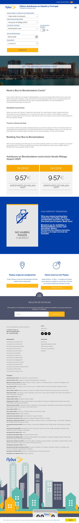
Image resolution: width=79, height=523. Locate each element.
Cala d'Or (57, 447)
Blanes (29, 382)
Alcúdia (31, 447)
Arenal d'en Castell (25, 405)
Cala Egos (63, 447)
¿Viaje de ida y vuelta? (45, 26)
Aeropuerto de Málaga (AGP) (14, 360)
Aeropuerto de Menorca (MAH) (15, 362)
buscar (22, 50)
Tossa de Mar (65, 390)
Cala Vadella (65, 392)
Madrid (31, 399)
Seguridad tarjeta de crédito (48, 344)
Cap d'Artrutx (33, 407)
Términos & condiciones (47, 348)
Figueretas (20, 394)
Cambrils (38, 382)
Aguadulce (21, 380)
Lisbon (20, 396)
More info (56, 520)
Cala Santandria (59, 405)
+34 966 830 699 (13, 333)
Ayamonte (48, 386)
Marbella (56, 401)
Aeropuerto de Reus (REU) (14, 369)
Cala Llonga (45, 392)
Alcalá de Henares (24, 399)
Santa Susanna (57, 390)
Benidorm (25, 378)
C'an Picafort (44, 447)
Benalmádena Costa (31, 401)
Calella (33, 382)
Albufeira (19, 386)
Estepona (39, 401)
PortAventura (18, 384)
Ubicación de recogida (15, 19)
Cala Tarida (58, 392)
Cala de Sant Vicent (22, 392)
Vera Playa (43, 380)
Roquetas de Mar (34, 380)
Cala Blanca (34, 405)
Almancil (25, 386)
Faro (14, 388)
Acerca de (44, 342)
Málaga (52, 401)
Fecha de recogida (13, 33)
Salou (24, 384)
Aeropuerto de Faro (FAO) (14, 348)
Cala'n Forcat (18, 407)
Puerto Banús (10, 403)
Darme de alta (57, 314)
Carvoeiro (9, 388)
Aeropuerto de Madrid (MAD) (14, 357)
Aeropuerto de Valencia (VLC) (15, 371)
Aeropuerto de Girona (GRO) (14, 351)
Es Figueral (13, 394)
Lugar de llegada (13, 25)
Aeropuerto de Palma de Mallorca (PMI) (17, 366)
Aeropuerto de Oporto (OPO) (14, 364)
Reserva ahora (57, 288)
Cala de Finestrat (33, 378)
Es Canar (13, 430)
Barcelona (23, 382)
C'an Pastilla (37, 447)
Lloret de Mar (56, 382)
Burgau (54, 386)
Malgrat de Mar (65, 382)
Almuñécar (22, 401)
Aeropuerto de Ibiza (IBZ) (13, 353)
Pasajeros (10, 40)
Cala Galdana (50, 405)
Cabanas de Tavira (62, 386)
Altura (29, 386)
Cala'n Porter (25, 407)
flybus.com (44, 328)
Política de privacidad (47, 346)
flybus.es (43, 330)
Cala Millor (30, 449)
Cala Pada (52, 392)
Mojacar (27, 380)
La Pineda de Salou (46, 382)
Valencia (26, 413)
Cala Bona (51, 447)
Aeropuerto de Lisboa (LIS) (14, 355)
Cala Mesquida (22, 449)
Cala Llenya (38, 392)
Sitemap (43, 351)
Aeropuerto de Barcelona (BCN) (15, 346)
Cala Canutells (42, 405)
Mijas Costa (63, 401)
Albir (20, 378)
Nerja (67, 401)
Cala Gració (31, 392)
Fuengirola (46, 401)
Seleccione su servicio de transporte (20, 13)
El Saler (21, 413)
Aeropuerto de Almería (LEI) (14, 344)
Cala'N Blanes (68, 405)
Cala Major (15, 449)
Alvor (33, 386)
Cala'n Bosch (10, 407)
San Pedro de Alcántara (21, 403)
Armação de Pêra (40, 386)
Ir (22, 285)
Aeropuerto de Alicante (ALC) (15, 342)
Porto (19, 409)
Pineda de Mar (10, 384)
